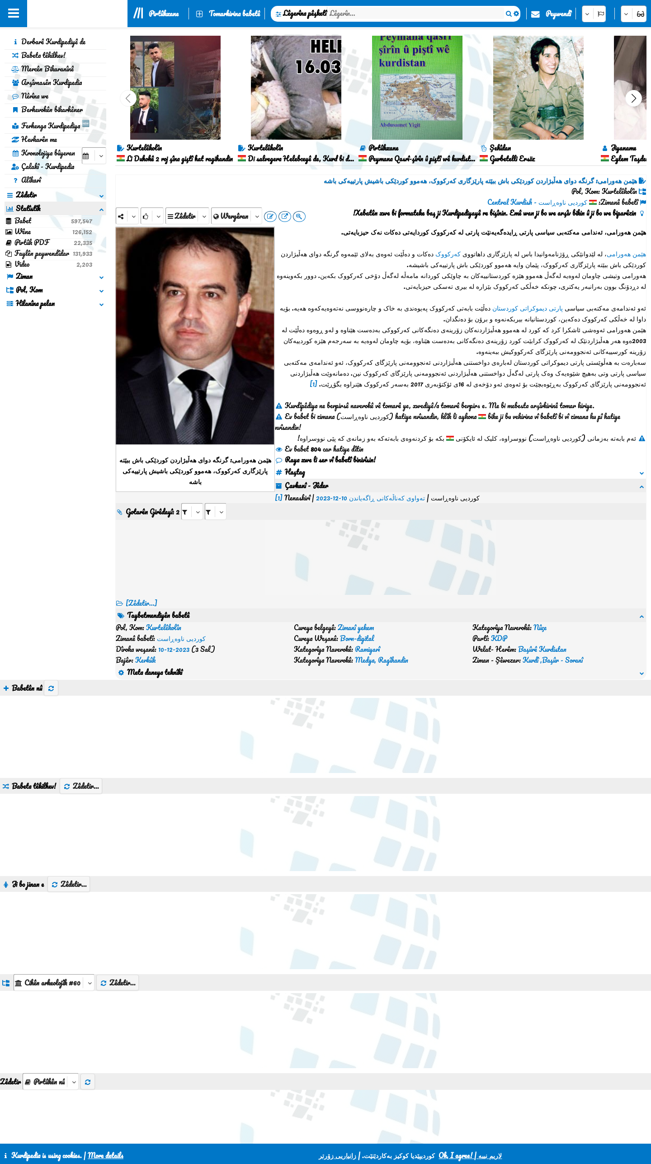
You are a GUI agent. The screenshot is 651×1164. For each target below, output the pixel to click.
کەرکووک (448, 253)
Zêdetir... (81, 731)
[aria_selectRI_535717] (351, 501)
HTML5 (348, 1133)
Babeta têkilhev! (38, 55)
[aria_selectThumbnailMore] (50, 1027)
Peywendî (558, 13)
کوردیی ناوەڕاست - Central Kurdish (537, 202)
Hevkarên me (34, 139)
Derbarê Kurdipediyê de (48, 41)
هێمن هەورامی (626, 253)
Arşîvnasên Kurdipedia (46, 82)
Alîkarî (26, 179)
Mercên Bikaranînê (42, 68)
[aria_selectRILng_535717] (374, 501)
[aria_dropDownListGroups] (54, 928)
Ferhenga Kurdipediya (50, 124)
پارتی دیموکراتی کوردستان (527, 307)
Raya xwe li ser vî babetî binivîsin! (325, 459)
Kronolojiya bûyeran (43, 152)
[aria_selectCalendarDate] (94, 156)
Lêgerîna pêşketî (304, 13)
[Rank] (152, 216)
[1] (313, 383)
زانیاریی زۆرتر (337, 1155)
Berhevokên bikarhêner (47, 109)
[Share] (127, 216)
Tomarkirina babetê (234, 13)
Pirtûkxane (164, 13)
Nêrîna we (29, 95)
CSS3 (314, 1133)
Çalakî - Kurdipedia (42, 166)
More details (105, 1155)
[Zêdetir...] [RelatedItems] (141, 592)
